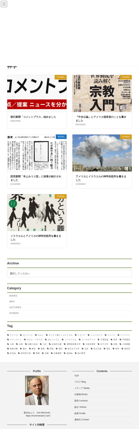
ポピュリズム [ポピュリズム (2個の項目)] (54, 339)
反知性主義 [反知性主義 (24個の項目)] (57, 344)
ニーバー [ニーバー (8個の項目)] (111, 335)
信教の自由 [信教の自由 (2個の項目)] (33, 344)
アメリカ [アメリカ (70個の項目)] (14, 335)
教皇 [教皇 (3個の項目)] (34, 349)
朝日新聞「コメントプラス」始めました (33, 116)
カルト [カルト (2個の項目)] (41, 335)
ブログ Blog (80, 382)
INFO (11, 301)
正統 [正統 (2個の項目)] (86, 349)
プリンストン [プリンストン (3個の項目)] (16, 339)
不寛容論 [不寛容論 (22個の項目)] (104, 339)
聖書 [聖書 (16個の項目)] (38, 353)
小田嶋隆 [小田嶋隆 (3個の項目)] (126, 344)
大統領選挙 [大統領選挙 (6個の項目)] (90, 344)
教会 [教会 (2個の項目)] (25, 349)
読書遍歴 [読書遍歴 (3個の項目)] (58, 353)
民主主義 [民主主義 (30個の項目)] (97, 349)
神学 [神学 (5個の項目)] (117, 349)
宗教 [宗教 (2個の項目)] (115, 344)
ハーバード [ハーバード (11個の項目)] (125, 335)
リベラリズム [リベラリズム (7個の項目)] (71, 339)
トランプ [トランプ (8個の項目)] (81, 335)
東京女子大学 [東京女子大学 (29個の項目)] (73, 349)
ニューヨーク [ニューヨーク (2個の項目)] (96, 335)
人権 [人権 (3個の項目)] (12, 344)
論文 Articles (80, 407)
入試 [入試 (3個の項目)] (45, 344)
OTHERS (13, 313)
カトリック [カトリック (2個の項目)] (28, 335)
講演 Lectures (81, 401)
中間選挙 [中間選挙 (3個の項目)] (126, 339)
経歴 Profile (79, 413)
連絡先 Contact (81, 419)
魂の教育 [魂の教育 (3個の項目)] (81, 353)
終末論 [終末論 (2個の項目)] (13, 353)
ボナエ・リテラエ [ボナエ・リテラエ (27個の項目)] (35, 339)
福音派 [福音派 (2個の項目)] (127, 349)
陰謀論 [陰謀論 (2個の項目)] (70, 353)
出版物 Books (81, 394)
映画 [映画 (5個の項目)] (52, 349)
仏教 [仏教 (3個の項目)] (21, 344)
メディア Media (82, 388)
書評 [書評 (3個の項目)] (61, 349)
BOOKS (13, 295)
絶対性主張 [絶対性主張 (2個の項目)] (26, 353)
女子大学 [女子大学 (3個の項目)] (104, 344)
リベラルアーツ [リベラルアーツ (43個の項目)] (88, 339)
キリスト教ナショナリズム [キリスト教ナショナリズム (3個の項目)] (61, 335)
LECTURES (15, 307)
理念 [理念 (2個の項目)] (108, 349)
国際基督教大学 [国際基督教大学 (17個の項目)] (74, 344)
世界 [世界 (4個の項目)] (115, 339)
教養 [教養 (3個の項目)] (43, 349)
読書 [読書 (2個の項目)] (47, 353)
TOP (76, 376)
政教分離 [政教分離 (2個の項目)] (14, 349)
